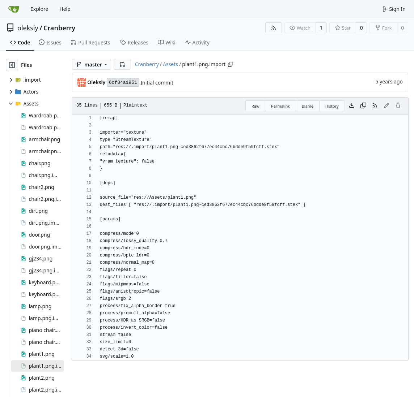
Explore (39, 8)
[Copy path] (230, 64)
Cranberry (59, 27)
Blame (308, 106)
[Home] (14, 9)
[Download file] (352, 106)
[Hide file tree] (12, 65)
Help (65, 8)
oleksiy (27, 27)
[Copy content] (363, 106)
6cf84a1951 (123, 82)
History (332, 106)
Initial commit (156, 82)
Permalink (280, 106)
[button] (122, 64)
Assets (170, 64)
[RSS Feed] (273, 27)
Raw (255, 106)
